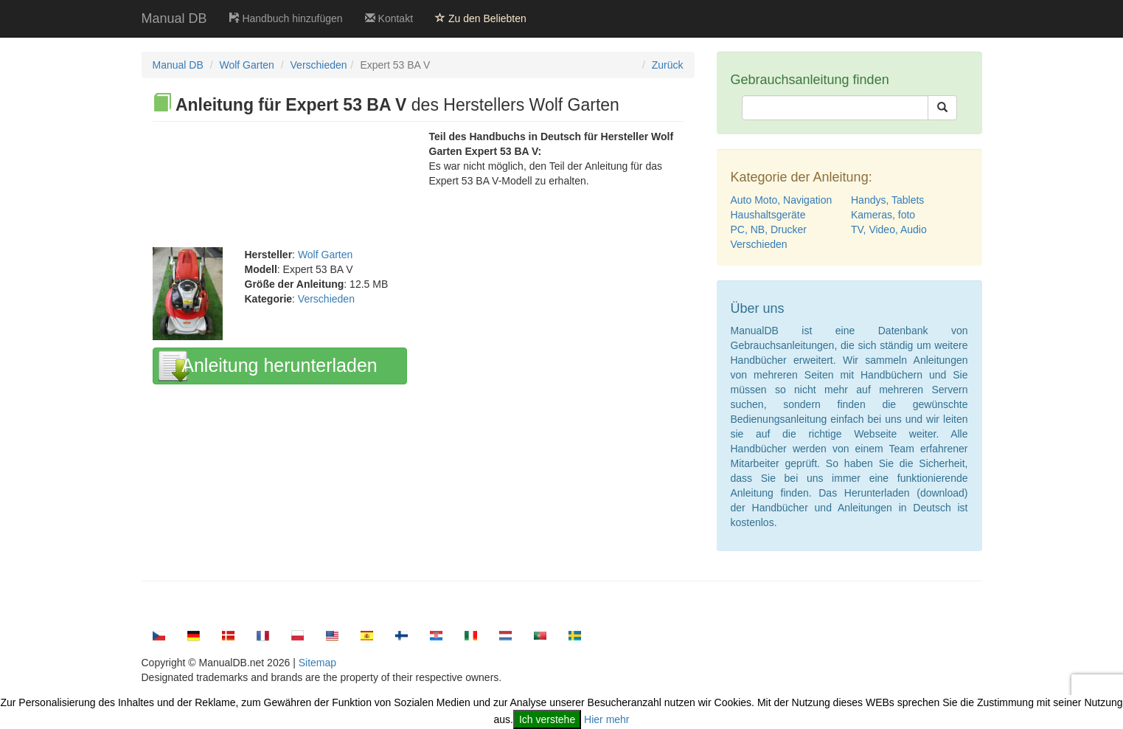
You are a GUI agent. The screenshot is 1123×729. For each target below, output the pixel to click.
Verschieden (319, 65)
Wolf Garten (246, 65)
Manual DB (174, 18)
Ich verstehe (547, 719)
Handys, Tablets (887, 200)
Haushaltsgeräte (768, 215)
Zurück (668, 65)
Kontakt (389, 18)
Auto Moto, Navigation (781, 200)
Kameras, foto (883, 215)
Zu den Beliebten (480, 18)
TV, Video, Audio (889, 229)
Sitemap (317, 662)
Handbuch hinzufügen (286, 18)
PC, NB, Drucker (769, 229)
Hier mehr (606, 719)
